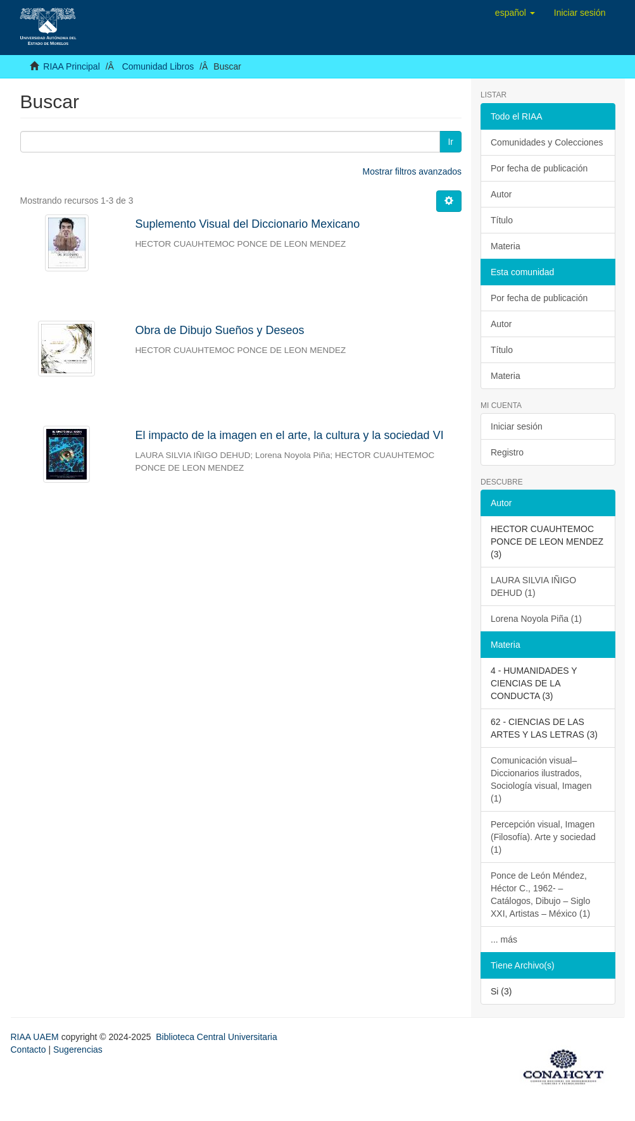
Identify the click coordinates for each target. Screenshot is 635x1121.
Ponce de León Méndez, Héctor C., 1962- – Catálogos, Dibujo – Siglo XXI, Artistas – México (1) (540, 894)
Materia (505, 246)
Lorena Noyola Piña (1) (536, 619)
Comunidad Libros (158, 66)
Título (502, 220)
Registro (507, 452)
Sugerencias (78, 1049)
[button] (515, 12)
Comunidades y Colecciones (547, 142)
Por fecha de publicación (539, 168)
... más (504, 939)
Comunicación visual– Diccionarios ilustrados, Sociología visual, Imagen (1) (541, 779)
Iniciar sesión (517, 426)
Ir (450, 142)
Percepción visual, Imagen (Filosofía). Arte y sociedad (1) (543, 837)
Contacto (28, 1049)
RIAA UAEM (36, 1037)
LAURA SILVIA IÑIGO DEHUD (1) (533, 586)
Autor (501, 194)
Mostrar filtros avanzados (412, 171)
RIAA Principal (71, 66)
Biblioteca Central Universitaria (216, 1037)
